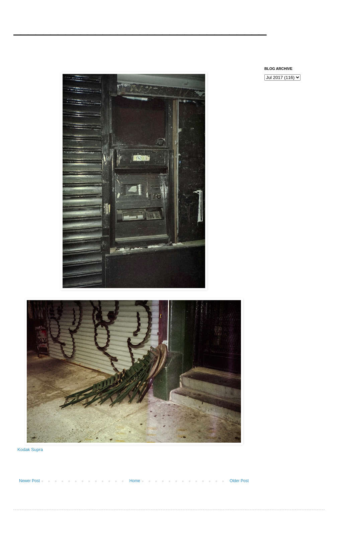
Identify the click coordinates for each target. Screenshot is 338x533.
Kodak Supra (30, 449)
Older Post (239, 480)
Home (135, 480)
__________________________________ (139, 28)
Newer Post (29, 480)
